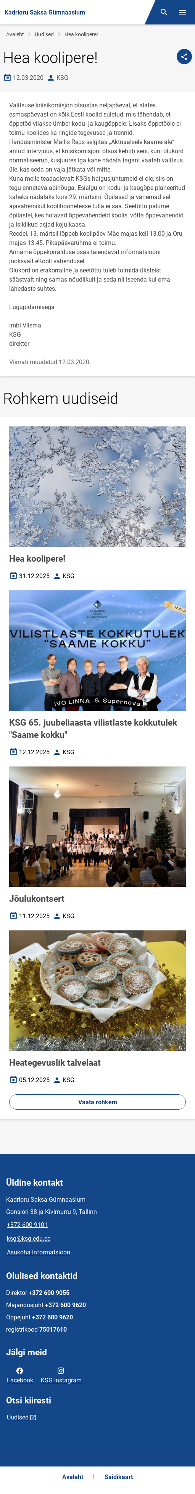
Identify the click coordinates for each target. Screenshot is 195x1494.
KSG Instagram (61, 1375)
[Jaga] (184, 56)
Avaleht (15, 34)
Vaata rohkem (97, 1102)
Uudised (44, 34)
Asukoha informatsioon (38, 1252)
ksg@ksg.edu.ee (28, 1238)
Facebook (20, 1375)
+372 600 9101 (27, 1224)
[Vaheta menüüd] (182, 12)
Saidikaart (119, 1477)
